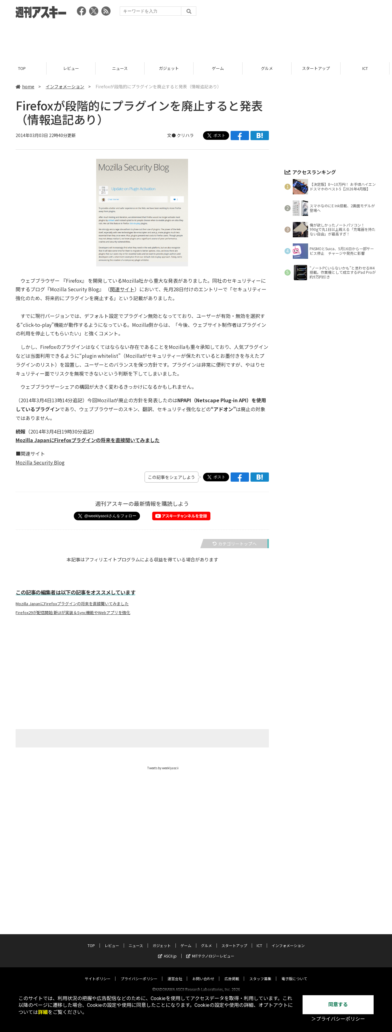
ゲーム (220, 68)
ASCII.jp (167, 950)
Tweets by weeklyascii (163, 768)
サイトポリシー (98, 973)
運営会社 (175, 973)
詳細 (43, 1012)
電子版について (294, 973)
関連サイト (122, 289)
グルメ (269, 68)
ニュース (122, 68)
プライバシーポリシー (139, 973)
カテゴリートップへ (235, 544)
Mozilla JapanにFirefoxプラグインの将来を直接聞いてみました (72, 604)
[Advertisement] (196, 38)
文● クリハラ (180, 135)
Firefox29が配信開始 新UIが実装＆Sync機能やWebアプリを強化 (73, 613)
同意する (338, 1004)
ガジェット (171, 68)
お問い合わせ (203, 973)
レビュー (73, 68)
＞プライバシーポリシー (338, 1019)
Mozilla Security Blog (40, 462)
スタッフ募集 (260, 973)
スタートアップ (318, 68)
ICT (367, 68)
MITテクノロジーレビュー (210, 950)
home (25, 86)
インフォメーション (65, 86)
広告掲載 (231, 973)
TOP (24, 68)
